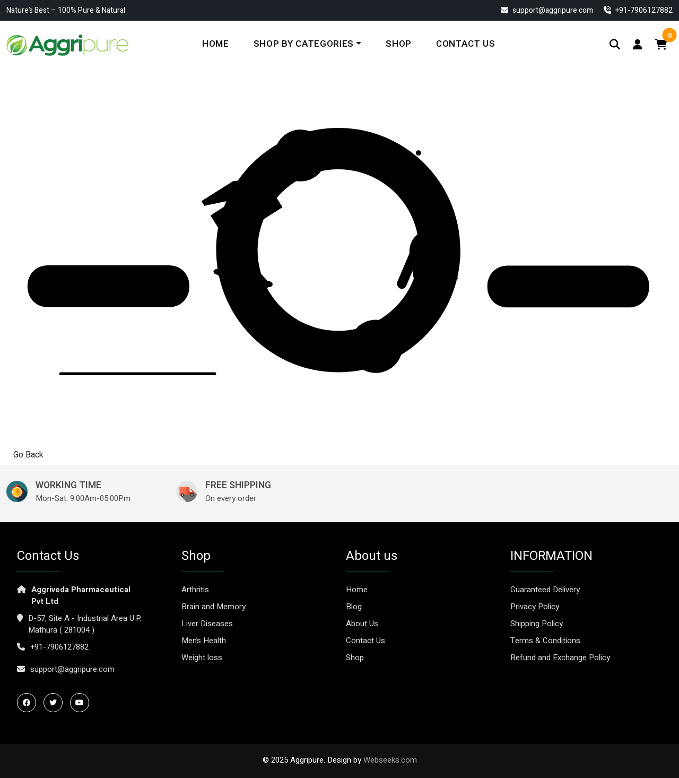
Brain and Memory (213, 606)
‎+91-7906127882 (638, 10)
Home (215, 43)
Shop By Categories (304, 43)
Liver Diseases (207, 623)
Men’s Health (203, 640)
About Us (362, 623)
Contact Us (465, 43)
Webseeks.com (390, 760)
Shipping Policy (536, 623)
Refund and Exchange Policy (560, 657)
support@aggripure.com (547, 10)
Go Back (28, 454)
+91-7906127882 (59, 647)
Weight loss (201, 657)
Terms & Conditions (545, 640)
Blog (354, 606)
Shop (399, 43)
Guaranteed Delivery (545, 589)
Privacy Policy (534, 606)
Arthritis (195, 589)
